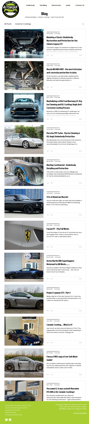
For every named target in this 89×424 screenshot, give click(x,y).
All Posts (8, 24)
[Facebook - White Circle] (6, 419)
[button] (83, 24)
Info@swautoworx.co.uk (13, 415)
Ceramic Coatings (23, 24)
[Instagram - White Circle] (10, 419)
